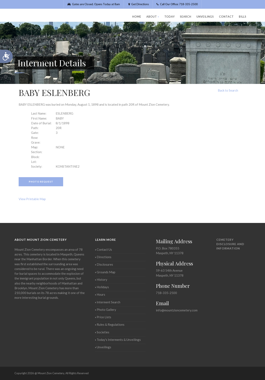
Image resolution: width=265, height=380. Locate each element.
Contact (226, 16)
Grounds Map (105, 272)
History (101, 279)
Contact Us (103, 249)
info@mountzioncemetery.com (177, 310)
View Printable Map (32, 199)
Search (185, 16)
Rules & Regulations (109, 324)
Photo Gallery (105, 309)
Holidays (102, 287)
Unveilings (205, 16)
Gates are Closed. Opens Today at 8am (93, 4)
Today (169, 16)
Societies (102, 332)
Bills (242, 16)
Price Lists (103, 317)
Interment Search (107, 302)
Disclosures (104, 264)
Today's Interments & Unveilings (118, 339)
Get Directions (138, 4)
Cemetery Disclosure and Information (230, 244)
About (152, 16)
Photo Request (41, 181)
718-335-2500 (166, 293)
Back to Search (228, 90)
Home (136, 16)
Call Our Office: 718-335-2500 (177, 4)
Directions (103, 257)
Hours (100, 294)
